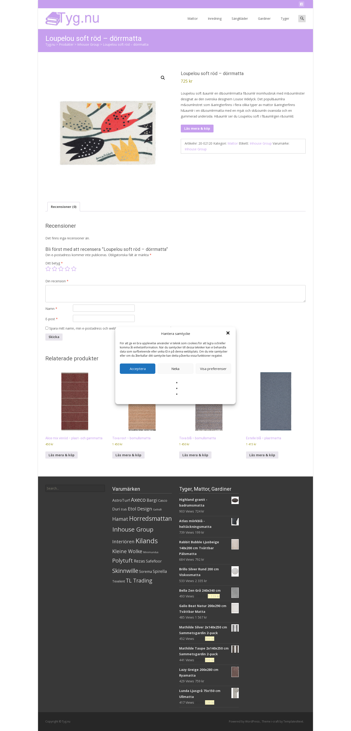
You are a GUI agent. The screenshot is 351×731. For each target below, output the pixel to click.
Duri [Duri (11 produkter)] (116, 509)
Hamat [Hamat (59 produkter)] (120, 518)
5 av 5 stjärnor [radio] (74, 269)
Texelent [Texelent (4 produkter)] (118, 581)
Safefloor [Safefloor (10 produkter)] (154, 561)
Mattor (192, 22)
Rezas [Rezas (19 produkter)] (139, 561)
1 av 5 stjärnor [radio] (48, 269)
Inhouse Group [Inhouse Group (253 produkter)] (133, 529)
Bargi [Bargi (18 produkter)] (152, 500)
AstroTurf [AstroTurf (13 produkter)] (121, 500)
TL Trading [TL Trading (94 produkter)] (139, 580)
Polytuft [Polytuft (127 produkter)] (122, 560)
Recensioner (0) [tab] (64, 206)
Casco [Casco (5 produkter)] (162, 500)
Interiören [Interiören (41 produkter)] (123, 541)
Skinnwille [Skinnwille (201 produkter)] (125, 570)
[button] (228, 333)
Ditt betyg (54, 263)
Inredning (215, 22)
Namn (51, 308)
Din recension (57, 281)
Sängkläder (240, 22)
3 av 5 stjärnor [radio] (61, 269)
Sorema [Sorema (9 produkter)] (145, 571)
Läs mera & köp (197, 128)
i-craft (275, 721)
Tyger (285, 22)
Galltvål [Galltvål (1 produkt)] (157, 509)
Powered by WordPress (244, 721)
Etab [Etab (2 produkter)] (124, 509)
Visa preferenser (213, 368)
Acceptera (138, 368)
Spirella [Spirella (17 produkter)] (160, 571)
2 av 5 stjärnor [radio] (54, 269)
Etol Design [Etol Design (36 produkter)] (140, 509)
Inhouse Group (261, 143)
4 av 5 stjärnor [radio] (67, 269)
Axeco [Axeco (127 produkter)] (138, 499)
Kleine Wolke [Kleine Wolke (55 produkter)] (127, 551)
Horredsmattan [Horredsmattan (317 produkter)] (150, 518)
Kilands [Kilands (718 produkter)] (146, 540)
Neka (175, 368)
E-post (51, 319)
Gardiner (264, 22)
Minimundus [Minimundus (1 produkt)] (150, 552)
